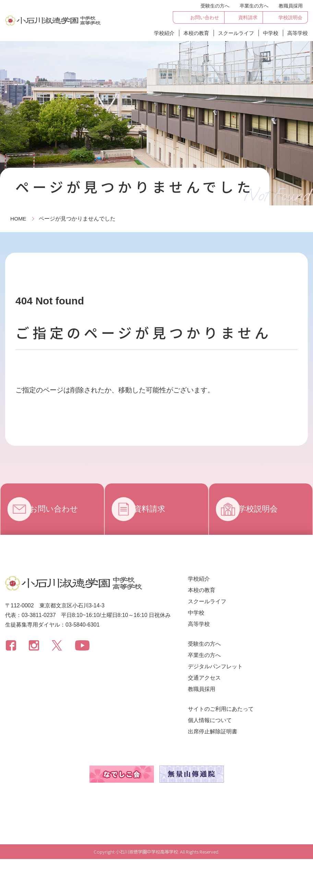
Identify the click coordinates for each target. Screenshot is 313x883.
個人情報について (210, 720)
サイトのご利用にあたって (221, 709)
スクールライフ (236, 33)
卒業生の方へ (254, 6)
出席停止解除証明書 (212, 731)
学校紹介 (164, 33)
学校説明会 (264, 509)
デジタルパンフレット (215, 666)
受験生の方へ (215, 6)
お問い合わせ (60, 509)
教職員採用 (291, 6)
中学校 (270, 33)
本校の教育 (196, 33)
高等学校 (297, 33)
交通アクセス (204, 678)
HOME (18, 219)
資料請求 (155, 509)
